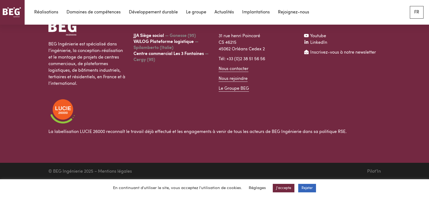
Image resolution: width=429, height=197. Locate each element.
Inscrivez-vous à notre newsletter (340, 52)
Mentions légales (115, 171)
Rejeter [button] (307, 188)
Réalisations (46, 12)
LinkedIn (315, 42)
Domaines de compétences (93, 12)
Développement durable (153, 12)
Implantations (256, 12)
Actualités (224, 12)
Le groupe (196, 12)
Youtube (315, 36)
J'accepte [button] (283, 188)
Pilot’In (374, 171)
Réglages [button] (257, 188)
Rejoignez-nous (293, 12)
